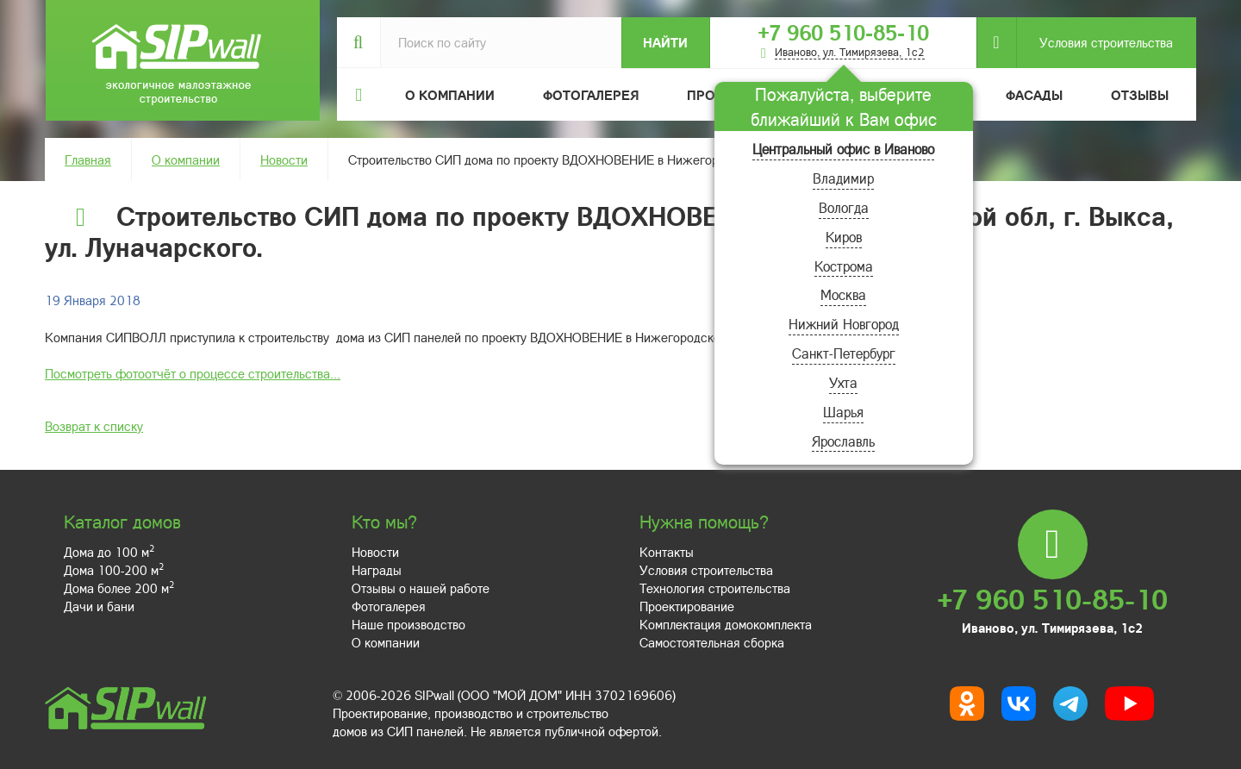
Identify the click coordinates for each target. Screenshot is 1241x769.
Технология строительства (714, 588)
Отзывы (1140, 95)
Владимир (843, 178)
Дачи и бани (99, 606)
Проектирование (686, 606)
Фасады (1034, 95)
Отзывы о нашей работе (421, 588)
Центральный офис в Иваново (843, 149)
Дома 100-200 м (114, 570)
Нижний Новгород (844, 324)
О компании (186, 159)
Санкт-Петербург (843, 353)
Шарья (843, 411)
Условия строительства (1094, 42)
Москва (843, 294)
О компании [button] (450, 95)
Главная (88, 159)
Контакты (666, 552)
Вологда (844, 207)
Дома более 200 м (119, 588)
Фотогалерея (591, 95)
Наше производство (408, 624)
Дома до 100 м (109, 552)
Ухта (843, 382)
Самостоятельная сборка (711, 642)
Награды (377, 570)
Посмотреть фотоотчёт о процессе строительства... (192, 373)
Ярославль (843, 441)
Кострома (843, 266)
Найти (665, 42)
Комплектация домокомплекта (725, 624)
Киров (844, 236)
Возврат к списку (94, 426)
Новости (284, 159)
